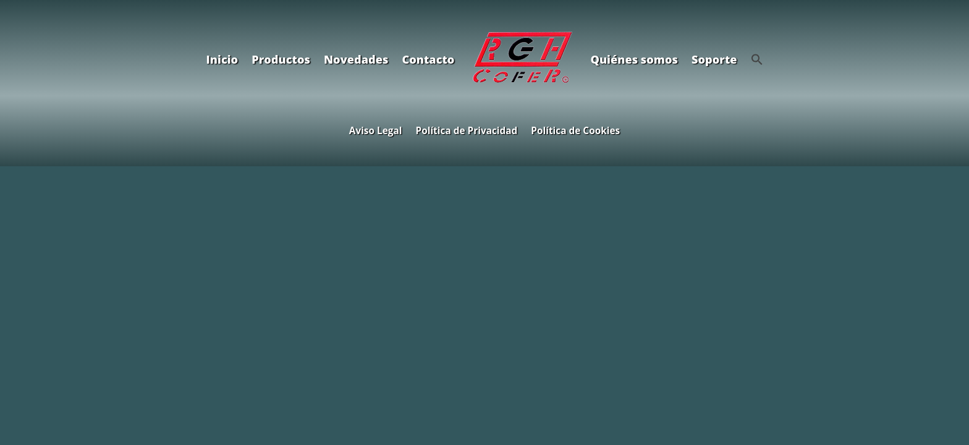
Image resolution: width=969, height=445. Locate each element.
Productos (281, 59)
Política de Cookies (575, 129)
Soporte (714, 59)
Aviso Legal (375, 129)
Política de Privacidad (467, 129)
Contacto (428, 59)
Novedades (356, 59)
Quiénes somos (634, 59)
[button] (757, 59)
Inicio (222, 59)
